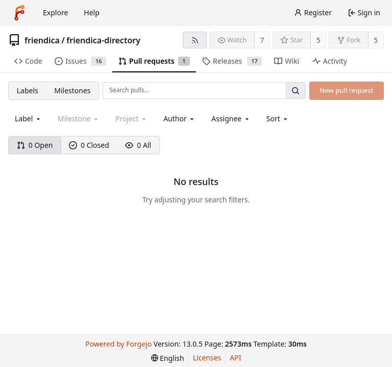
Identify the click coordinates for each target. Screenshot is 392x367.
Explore (55, 12)
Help (92, 12)
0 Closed (89, 145)
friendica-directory (103, 40)
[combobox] (28, 118)
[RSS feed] (195, 40)
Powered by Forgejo (118, 344)
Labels (27, 90)
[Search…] (295, 90)
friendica (42, 40)
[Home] (19, 13)
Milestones (72, 90)
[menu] (278, 118)
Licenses (207, 357)
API (235, 357)
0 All (138, 145)
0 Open (35, 145)
